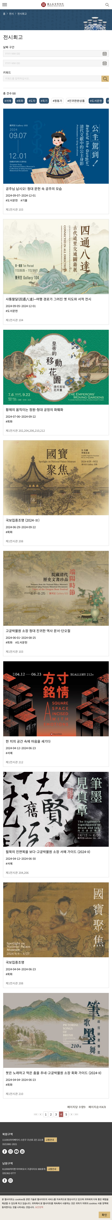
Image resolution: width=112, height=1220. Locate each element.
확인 (104, 1215)
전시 (11, 13)
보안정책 (39, 1207)
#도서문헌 (96, 101)
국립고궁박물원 (52, 4)
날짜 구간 (8, 47)
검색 (105, 79)
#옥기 (44, 101)
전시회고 (22, 13)
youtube (16, 1151)
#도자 (32, 101)
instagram (10, 1151)
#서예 (7, 101)
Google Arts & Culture (22, 1151)
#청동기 (57, 101)
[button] (100, 5)
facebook (4, 1151)
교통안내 (50, 1139)
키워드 (7, 72)
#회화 (20, 101)
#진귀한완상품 (76, 101)
